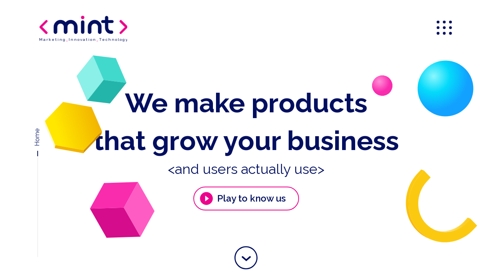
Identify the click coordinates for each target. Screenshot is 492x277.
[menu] (445, 28)
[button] (246, 257)
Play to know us (242, 198)
